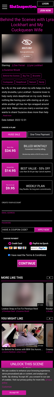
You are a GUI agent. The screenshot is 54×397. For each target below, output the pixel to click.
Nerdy (41, 82)
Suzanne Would (23, 311)
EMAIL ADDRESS (8, 213)
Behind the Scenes (11, 76)
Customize (7, 387)
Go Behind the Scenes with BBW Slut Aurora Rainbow (25, 349)
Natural (32, 82)
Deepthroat (21, 82)
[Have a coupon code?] (18, 229)
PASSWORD (6, 223)
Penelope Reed (9, 311)
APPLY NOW (43, 230)
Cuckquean (8, 82)
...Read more (6, 116)
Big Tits (26, 76)
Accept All (14, 392)
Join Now (45, 10)
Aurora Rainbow (9, 352)
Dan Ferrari (22, 352)
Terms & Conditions (36, 255)
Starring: (6, 65)
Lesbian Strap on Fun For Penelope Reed (20, 309)
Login (45, 3)
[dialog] (27, 382)
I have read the (28, 255)
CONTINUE (27, 263)
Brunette (36, 76)
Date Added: (8, 120)
